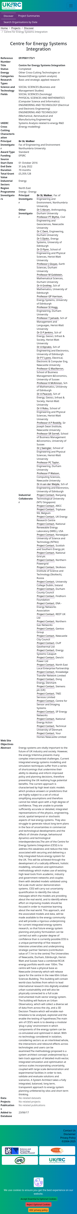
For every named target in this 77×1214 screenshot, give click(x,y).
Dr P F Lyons (44, 357)
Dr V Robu (42, 408)
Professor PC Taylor (48, 462)
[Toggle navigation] (71, 6)
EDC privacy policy (38, 1210)
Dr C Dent (42, 231)
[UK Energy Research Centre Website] (57, 1160)
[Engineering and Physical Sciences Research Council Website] (57, 1150)
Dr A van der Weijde (48, 484)
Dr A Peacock (44, 394)
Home (4, 28)
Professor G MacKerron (50, 368)
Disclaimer (70, 1134)
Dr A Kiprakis (44, 347)
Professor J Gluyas (47, 264)
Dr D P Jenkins (45, 332)
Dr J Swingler (44, 448)
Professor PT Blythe (48, 217)
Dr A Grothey (44, 285)
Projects (15, 28)
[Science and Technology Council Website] (20, 1150)
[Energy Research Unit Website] (19, 1160)
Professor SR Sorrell (48, 433)
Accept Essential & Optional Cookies (38, 1198)
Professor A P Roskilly (49, 422)
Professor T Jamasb (48, 318)
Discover (8, 16)
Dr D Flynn (43, 249)
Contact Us (69, 1130)
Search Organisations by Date (20, 22)
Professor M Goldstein (49, 274)
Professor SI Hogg (47, 307)
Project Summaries (29, 15)
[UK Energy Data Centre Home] (12, 5)
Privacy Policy (68, 1137)
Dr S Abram (43, 209)
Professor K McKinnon (49, 383)
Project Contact (45, 495)
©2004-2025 (69, 1141)
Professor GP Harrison (49, 296)
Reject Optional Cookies (38, 1204)
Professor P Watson (48, 473)
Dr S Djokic (43, 238)
